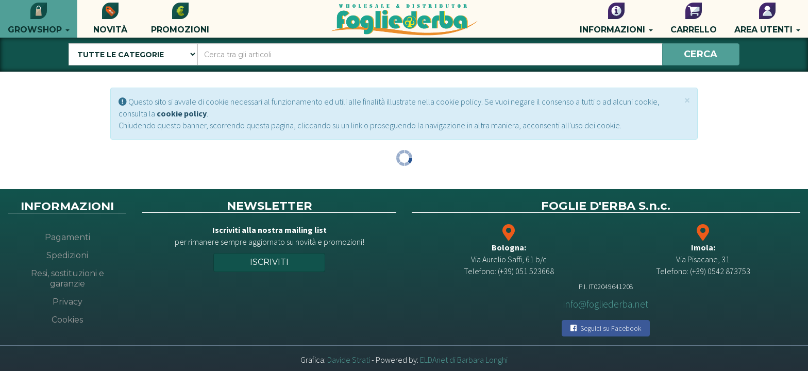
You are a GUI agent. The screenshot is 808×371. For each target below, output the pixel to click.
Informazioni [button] (616, 19)
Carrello (693, 19)
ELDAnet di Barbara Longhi (464, 360)
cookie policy (182, 113)
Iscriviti (269, 262)
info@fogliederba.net (605, 304)
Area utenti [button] (767, 19)
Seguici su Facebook (605, 328)
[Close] (687, 100)
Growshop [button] (39, 19)
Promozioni (180, 19)
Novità (110, 19)
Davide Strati (348, 360)
